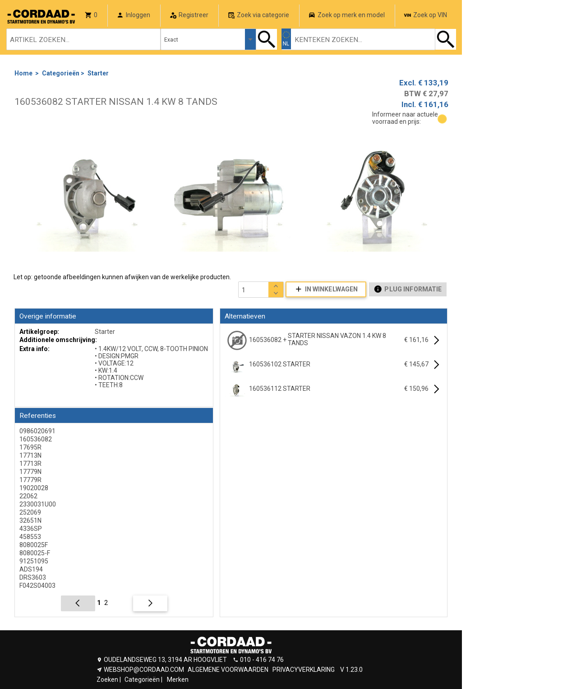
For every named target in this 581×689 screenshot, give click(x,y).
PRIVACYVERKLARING (303, 669)
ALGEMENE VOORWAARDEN (228, 669)
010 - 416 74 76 (262, 659)
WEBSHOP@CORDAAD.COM (144, 669)
